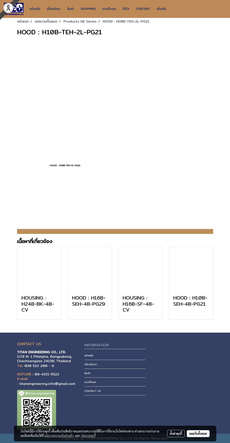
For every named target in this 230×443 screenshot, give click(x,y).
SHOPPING (88, 9)
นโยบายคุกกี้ (88, 436)
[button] (173, 9)
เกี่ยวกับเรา (54, 9)
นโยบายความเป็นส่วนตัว (59, 436)
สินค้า (70, 9)
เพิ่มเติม (161, 9)
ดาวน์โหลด (109, 9)
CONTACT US (92, 391)
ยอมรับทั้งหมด (198, 433)
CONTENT (143, 9)
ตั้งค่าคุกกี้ (176, 433)
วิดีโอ (125, 9)
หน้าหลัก (35, 9)
